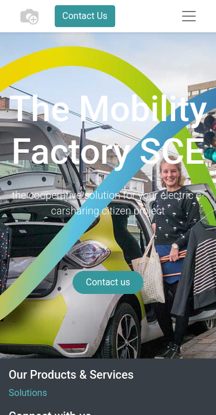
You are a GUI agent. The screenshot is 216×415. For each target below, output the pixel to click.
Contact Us (85, 15)
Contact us (108, 282)
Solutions (28, 392)
